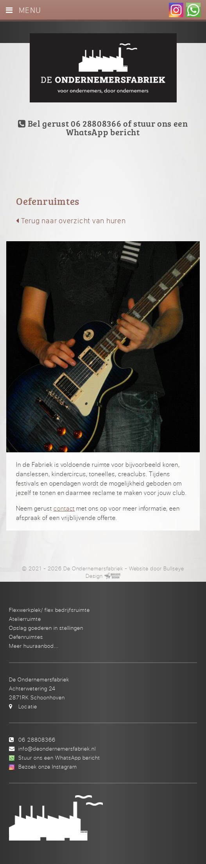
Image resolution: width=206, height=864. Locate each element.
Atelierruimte (25, 618)
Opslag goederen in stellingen (46, 627)
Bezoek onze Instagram (47, 766)
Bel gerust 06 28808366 (69, 123)
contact (64, 508)
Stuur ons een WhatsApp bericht (59, 757)
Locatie (27, 706)
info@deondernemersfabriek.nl (56, 748)
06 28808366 (36, 739)
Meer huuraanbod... (34, 645)
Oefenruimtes (26, 636)
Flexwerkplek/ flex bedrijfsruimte (49, 609)
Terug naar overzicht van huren (71, 220)
